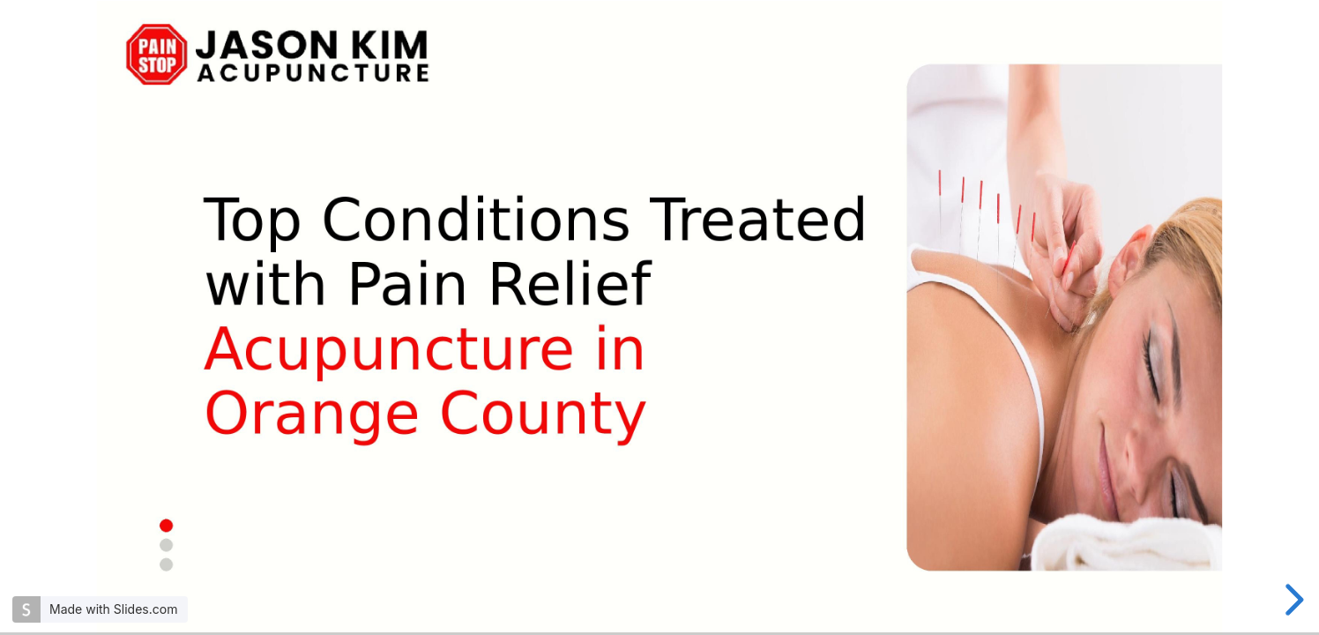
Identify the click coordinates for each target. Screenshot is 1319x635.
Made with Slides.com (113, 608)
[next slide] (1292, 600)
